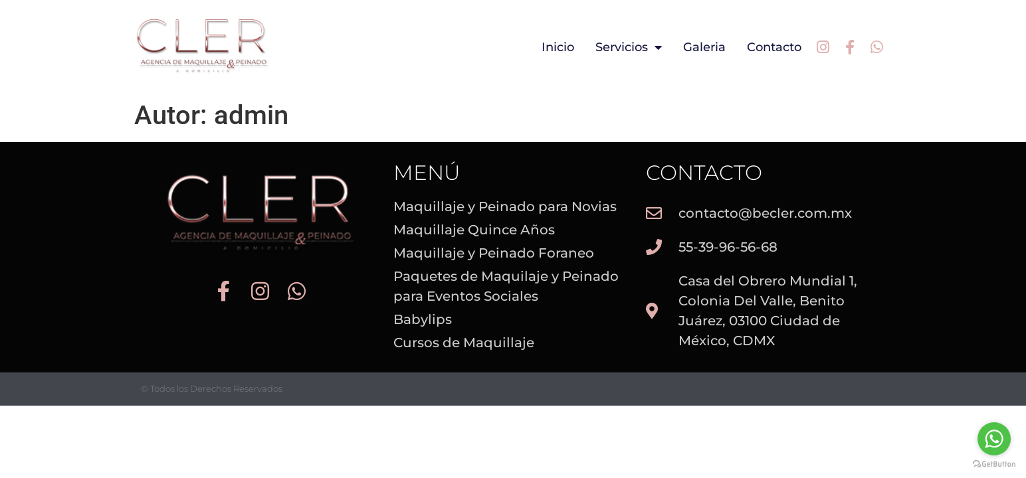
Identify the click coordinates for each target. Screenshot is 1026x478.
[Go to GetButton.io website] (994, 464)
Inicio (558, 47)
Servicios (628, 47)
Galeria (704, 47)
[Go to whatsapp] (994, 438)
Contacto (774, 47)
